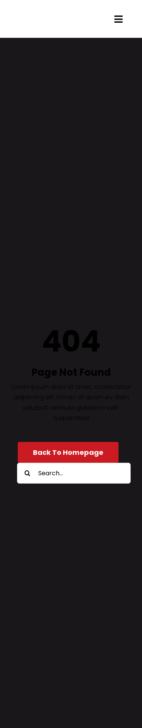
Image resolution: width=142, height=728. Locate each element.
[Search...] (74, 473)
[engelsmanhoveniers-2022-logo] (51, 14)
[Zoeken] (27, 473)
